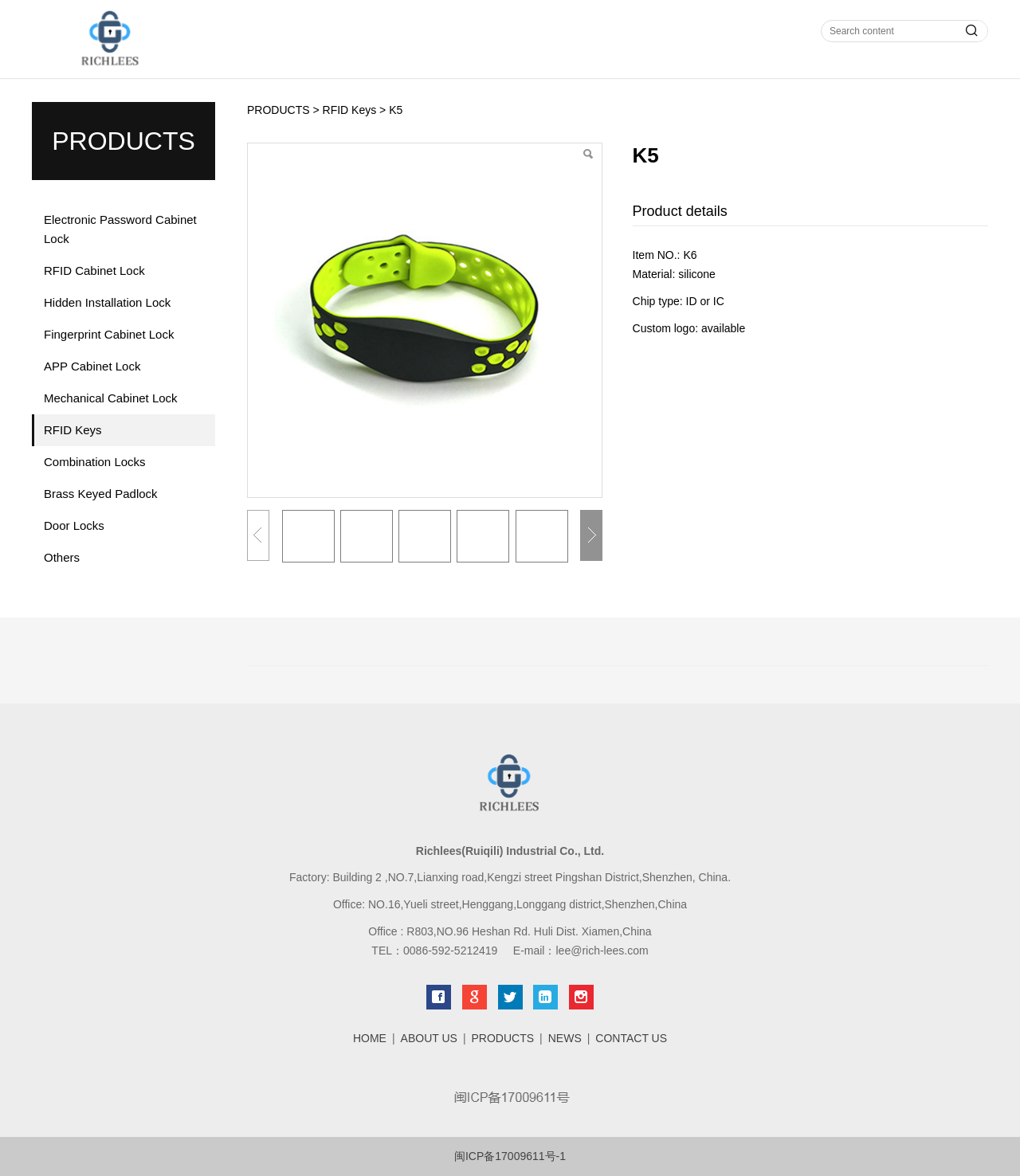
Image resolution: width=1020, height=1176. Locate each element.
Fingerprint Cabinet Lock (109, 334)
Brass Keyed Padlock (101, 493)
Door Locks (74, 525)
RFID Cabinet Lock (94, 270)
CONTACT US (631, 1038)
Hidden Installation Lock (107, 302)
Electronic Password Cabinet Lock (120, 229)
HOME (369, 1038)
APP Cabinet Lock (92, 366)
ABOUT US (429, 1038)
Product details (680, 211)
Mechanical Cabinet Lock (111, 398)
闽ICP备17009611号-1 (510, 1156)
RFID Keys (73, 430)
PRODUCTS (278, 110)
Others (62, 557)
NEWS (565, 1038)
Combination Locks (95, 461)
